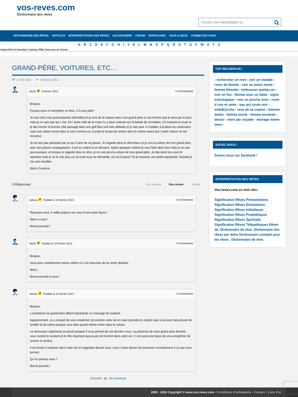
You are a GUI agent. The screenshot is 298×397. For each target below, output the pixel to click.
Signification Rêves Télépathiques (241, 224)
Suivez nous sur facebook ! (235, 155)
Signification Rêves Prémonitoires (241, 200)
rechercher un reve (231, 79)
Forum (140, 35)
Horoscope (157, 35)
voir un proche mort (253, 99)
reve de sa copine (251, 109)
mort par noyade (241, 119)
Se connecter (117, 378)
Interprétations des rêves (88, 35)
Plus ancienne (153, 184)
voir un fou (223, 94)
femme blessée (226, 89)
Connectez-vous (203, 35)
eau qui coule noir (253, 104)
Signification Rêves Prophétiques (240, 214)
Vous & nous (178, 35)
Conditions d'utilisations (234, 392)
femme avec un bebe (250, 94)
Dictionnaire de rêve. (236, 229)
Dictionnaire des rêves (30, 35)
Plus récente (176, 184)
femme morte (237, 114)
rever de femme (226, 84)
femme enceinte (262, 114)
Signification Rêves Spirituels (237, 219)
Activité (196, 184)
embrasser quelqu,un (258, 89)
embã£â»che (224, 109)
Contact (259, 392)
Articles (58, 35)
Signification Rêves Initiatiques (238, 209)
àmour (219, 119)
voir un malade (261, 79)
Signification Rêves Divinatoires (239, 204)
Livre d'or (274, 392)
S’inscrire (96, 378)
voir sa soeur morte (257, 84)
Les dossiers (122, 35)
